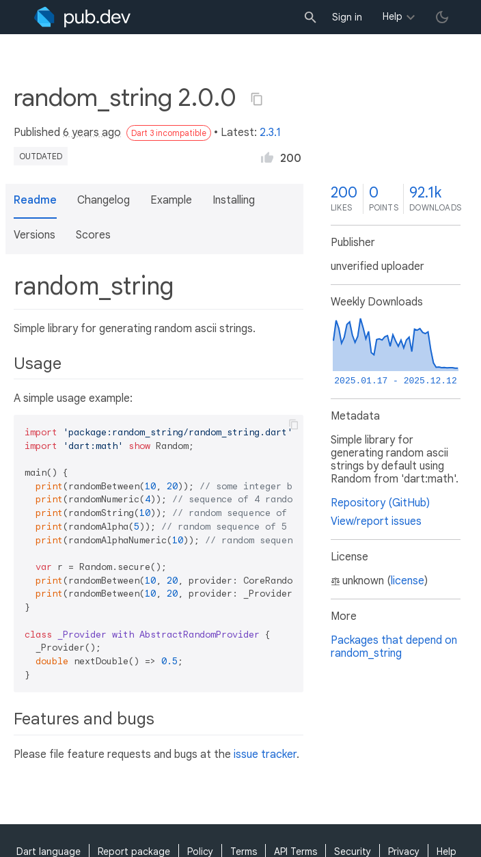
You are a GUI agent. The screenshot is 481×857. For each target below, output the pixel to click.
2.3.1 (270, 132)
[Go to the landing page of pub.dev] (82, 17)
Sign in (347, 17)
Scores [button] (93, 235)
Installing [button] (233, 200)
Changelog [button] (103, 200)
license (407, 581)
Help (392, 16)
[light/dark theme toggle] (442, 17)
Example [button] (171, 200)
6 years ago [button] (92, 132)
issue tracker (265, 754)
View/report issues (376, 521)
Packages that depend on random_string (394, 647)
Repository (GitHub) (380, 503)
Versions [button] (34, 235)
